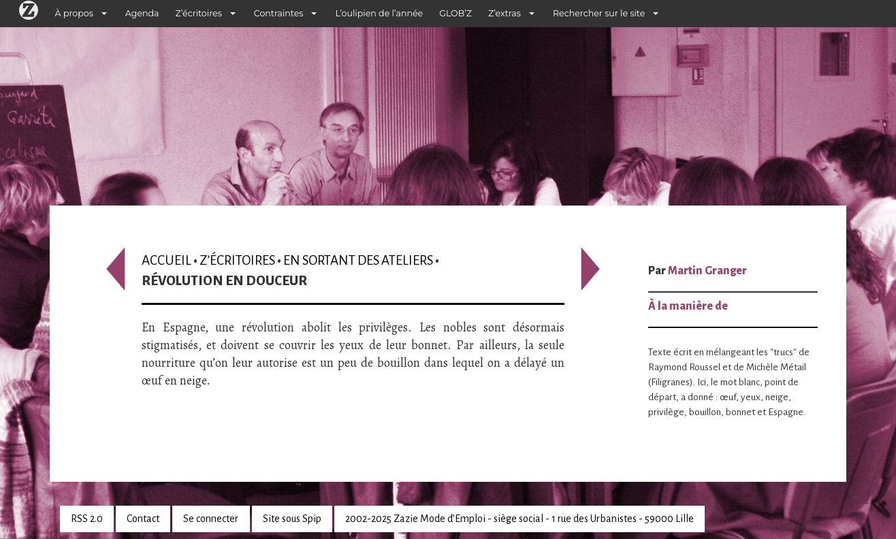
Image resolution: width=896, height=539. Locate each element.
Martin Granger (707, 271)
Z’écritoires (199, 13)
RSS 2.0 (87, 518)
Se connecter (210, 518)
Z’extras (504, 13)
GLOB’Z (455, 13)
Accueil (166, 260)
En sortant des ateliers (358, 260)
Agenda (142, 13)
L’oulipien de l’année (379, 13)
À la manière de (688, 306)
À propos (74, 13)
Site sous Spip (292, 518)
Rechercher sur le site (599, 13)
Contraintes (279, 13)
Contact (143, 518)
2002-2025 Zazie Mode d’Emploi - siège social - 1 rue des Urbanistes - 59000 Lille (519, 518)
